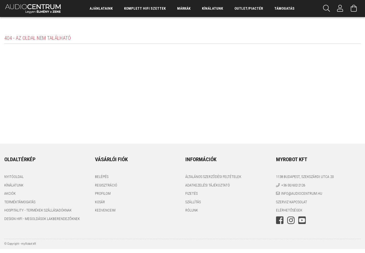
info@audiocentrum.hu (301, 193)
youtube (302, 220)
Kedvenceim (105, 210)
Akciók (10, 193)
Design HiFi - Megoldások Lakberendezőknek (42, 219)
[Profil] (340, 8)
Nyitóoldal (14, 177)
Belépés (101, 177)
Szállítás (193, 202)
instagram (291, 220)
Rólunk (191, 210)
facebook (279, 220)
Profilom (103, 193)
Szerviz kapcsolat (291, 202)
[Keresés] (326, 8)
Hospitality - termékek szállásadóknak (38, 210)
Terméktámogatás (19, 202)
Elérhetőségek (289, 210)
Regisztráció (106, 185)
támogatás (284, 8)
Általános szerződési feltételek (213, 177)
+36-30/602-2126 (293, 185)
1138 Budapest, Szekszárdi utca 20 (305, 177)
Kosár (100, 202)
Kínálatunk (13, 185)
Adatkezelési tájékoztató (207, 185)
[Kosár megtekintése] (354, 8)
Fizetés (191, 193)
